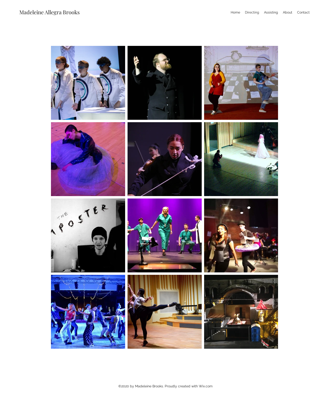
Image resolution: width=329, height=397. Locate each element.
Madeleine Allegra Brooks (49, 12)
